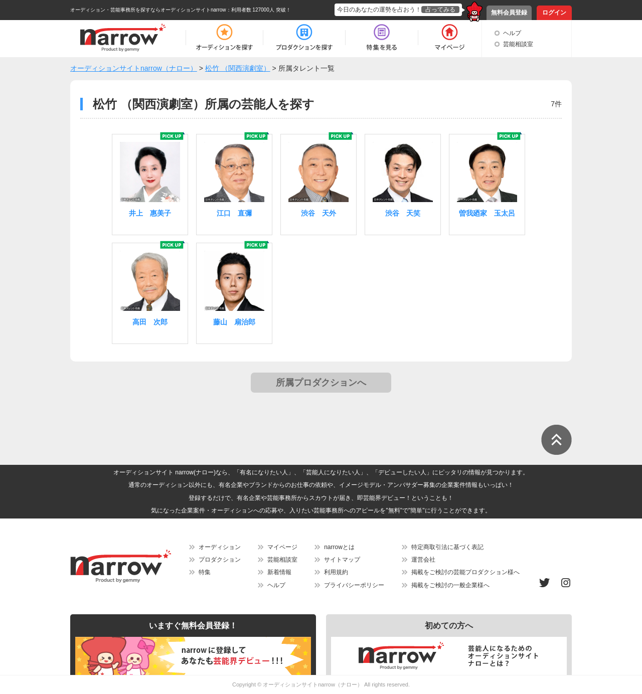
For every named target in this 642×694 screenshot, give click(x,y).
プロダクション (220, 559)
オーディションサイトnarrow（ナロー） (313, 684)
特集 (205, 572)
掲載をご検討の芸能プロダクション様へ (465, 572)
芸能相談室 (518, 44)
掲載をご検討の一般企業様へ (450, 585)
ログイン (554, 12)
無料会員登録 (509, 12)
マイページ (282, 547)
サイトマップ (342, 559)
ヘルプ (512, 33)
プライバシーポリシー (354, 585)
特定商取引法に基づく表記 (447, 547)
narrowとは (339, 547)
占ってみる (440, 9)
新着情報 (279, 572)
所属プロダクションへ (321, 383)
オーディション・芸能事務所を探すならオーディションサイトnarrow (148, 10)
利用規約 (336, 572)
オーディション (220, 547)
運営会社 (423, 559)
